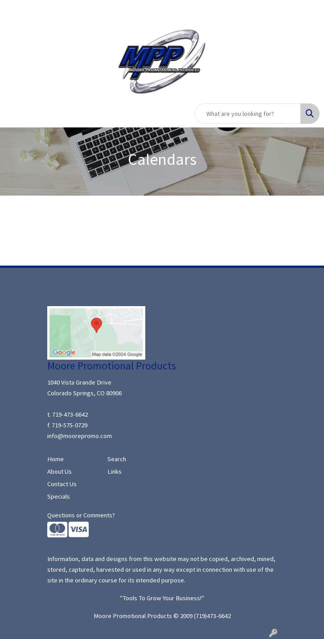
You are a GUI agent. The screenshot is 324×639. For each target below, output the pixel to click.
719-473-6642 (70, 414)
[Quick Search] (248, 113)
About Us (59, 471)
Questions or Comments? (81, 515)
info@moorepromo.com (79, 436)
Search (116, 459)
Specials (58, 496)
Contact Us (62, 484)
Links (114, 471)
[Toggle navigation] (13, 113)
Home (55, 459)
